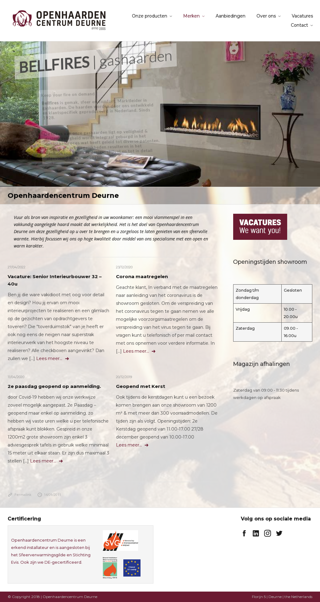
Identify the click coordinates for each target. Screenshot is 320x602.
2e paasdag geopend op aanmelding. (54, 386)
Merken (191, 16)
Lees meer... (53, 358)
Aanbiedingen (230, 16)
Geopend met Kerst (140, 386)
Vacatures (302, 16)
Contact (299, 25)
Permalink (19, 494)
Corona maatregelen (142, 276)
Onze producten (149, 16)
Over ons (266, 16)
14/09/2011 (49, 494)
